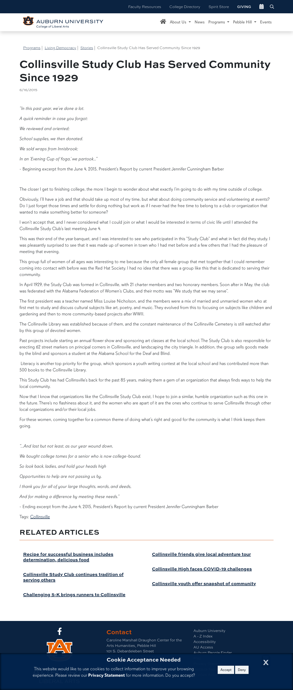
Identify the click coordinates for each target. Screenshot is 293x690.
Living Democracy (60, 47)
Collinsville (40, 517)
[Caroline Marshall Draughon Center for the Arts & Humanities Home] (163, 22)
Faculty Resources (144, 6)
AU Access (203, 647)
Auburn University (209, 630)
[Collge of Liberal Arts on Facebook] (59, 632)
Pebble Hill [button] (243, 22)
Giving (244, 6)
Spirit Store (219, 6)
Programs (32, 47)
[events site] (262, 6)
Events (266, 22)
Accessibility (204, 641)
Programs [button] (217, 22)
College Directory (184, 6)
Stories (86, 47)
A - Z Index (202, 636)
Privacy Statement (106, 675)
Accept (225, 670)
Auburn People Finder (212, 652)
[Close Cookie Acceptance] (266, 661)
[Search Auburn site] (272, 6)
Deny (242, 670)
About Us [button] (178, 22)
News (200, 22)
